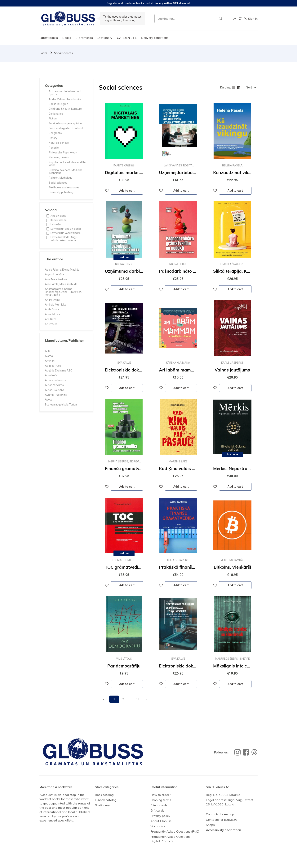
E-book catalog (106, 800)
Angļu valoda (58, 215)
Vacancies (157, 826)
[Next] (146, 699)
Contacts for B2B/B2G (221, 819)
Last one (123, 257)
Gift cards (157, 810)
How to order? (160, 795)
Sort (249, 87)
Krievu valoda (59, 220)
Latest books (48, 38)
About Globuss (160, 821)
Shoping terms (160, 800)
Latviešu (56, 224)
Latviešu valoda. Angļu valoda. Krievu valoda (64, 239)
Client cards (158, 805)
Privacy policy (160, 816)
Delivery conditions (154, 38)
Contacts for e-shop (220, 814)
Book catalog (104, 795)
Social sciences (63, 53)
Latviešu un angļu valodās (66, 228)
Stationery (104, 38)
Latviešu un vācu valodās (66, 232)
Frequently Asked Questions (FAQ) (174, 831)
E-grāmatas (84, 38)
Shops (210, 825)
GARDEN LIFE (127, 38)
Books (66, 38)
